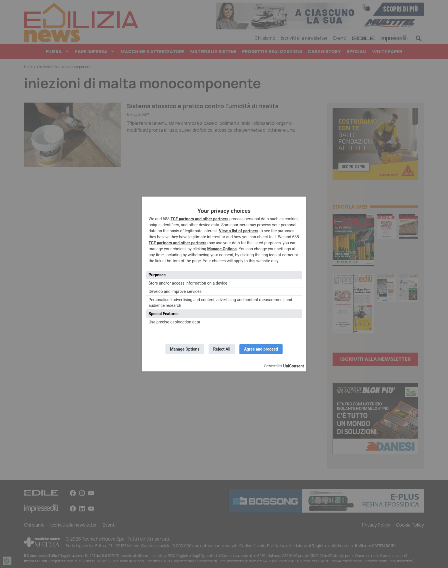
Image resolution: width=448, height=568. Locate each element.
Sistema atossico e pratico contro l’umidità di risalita (203, 106)
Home (28, 66)
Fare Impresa (95, 51)
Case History (324, 51)
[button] (418, 38)
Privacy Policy (376, 525)
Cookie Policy (410, 525)
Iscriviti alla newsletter (304, 38)
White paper (387, 51)
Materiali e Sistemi (213, 51)
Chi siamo (265, 38)
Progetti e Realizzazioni (272, 51)
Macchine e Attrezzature (153, 51)
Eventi (339, 38)
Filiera (57, 51)
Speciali (357, 51)
